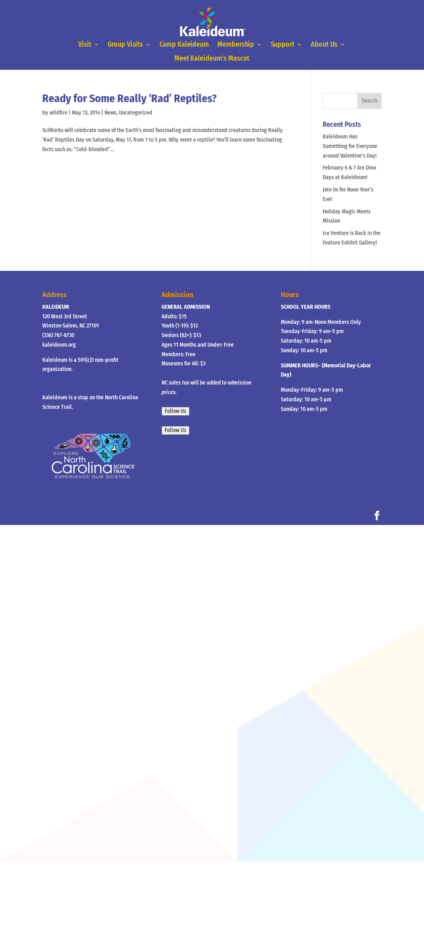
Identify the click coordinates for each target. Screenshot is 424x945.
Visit (85, 45)
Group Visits (125, 45)
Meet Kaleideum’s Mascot (211, 59)
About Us (324, 45)
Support (282, 45)
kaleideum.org (59, 344)
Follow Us (175, 411)
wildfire (58, 112)
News (110, 112)
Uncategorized (135, 112)
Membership (236, 45)
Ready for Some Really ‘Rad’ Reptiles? (129, 98)
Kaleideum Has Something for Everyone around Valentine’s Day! (350, 146)
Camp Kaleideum (184, 45)
